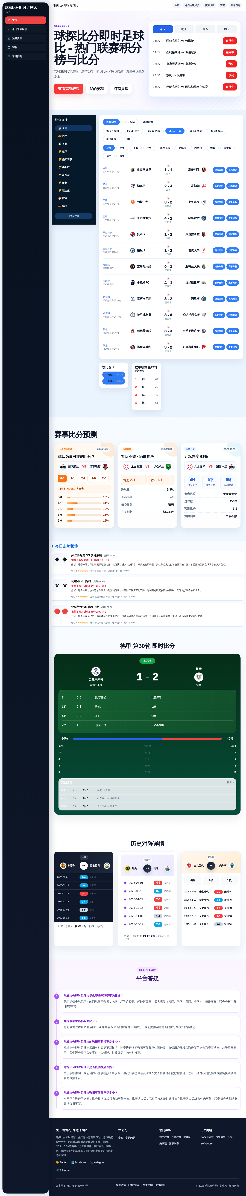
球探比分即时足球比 (21, 8)
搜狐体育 (221, 1137)
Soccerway (207, 1137)
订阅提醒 (121, 89)
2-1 (83, 478)
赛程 (222, 5)
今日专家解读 (192, 5)
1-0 (94, 478)
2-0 (104, 478)
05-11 (196, 130)
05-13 (112, 139)
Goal (230, 1137)
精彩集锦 (233, 186)
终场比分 (111, 122)
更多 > (230, 782)
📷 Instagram (97, 1162)
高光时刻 (233, 170)
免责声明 (148, 1185)
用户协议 (134, 1185)
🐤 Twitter (62, 1162)
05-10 (175, 130)
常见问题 (235, 5)
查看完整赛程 (68, 89)
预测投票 (209, 5)
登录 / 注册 (74, 216)
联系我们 (161, 1185)
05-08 (133, 130)
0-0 (62, 478)
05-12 (216, 130)
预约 (231, 63)
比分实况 (130, 122)
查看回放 (219, 170)
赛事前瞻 (148, 122)
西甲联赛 (174, 1143)
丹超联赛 (176, 1137)
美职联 (163, 1143)
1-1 (73, 478)
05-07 (112, 130)
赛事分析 (233, 202)
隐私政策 (121, 1185)
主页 (177, 5)
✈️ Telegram (63, 1170)
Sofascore (207, 1143)
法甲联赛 (164, 1137)
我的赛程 (97, 89)
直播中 (230, 40)
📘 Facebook (78, 1162)
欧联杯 (187, 1137)
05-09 (154, 130)
